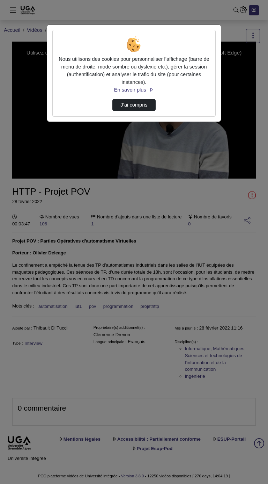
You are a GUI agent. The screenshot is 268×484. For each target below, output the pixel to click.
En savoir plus (134, 90)
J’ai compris (133, 105)
